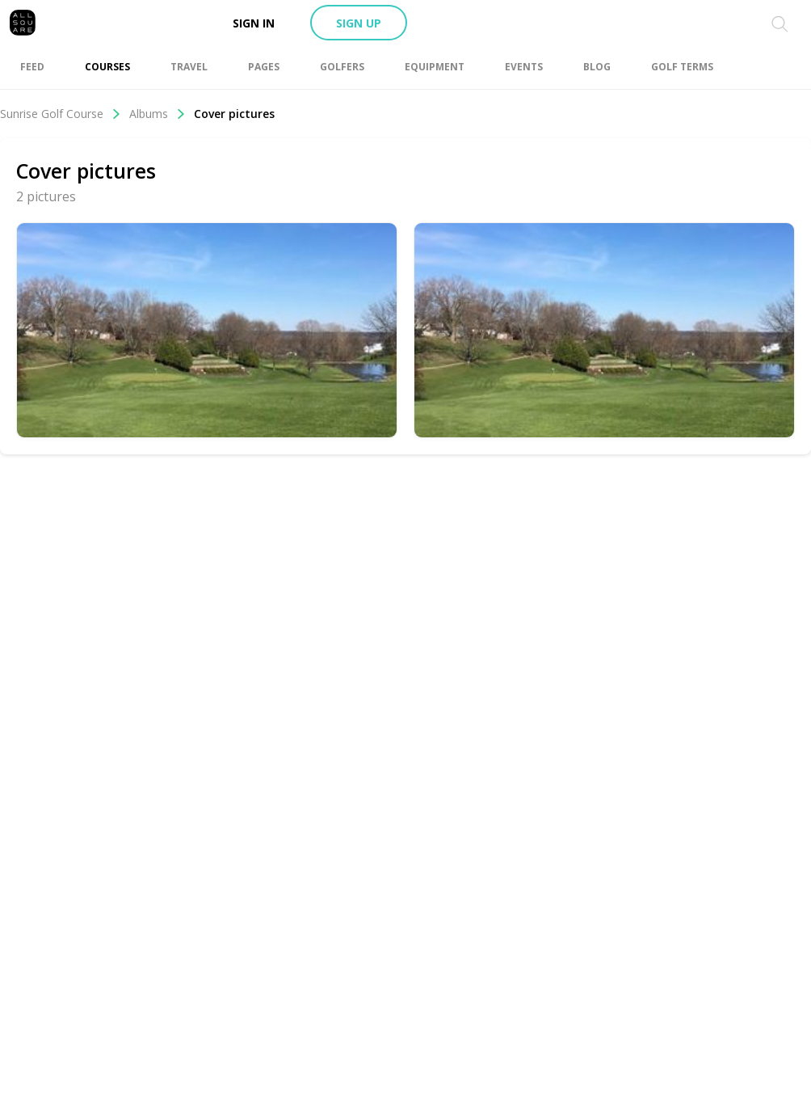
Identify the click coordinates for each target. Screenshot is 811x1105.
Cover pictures (234, 113)
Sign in (254, 23)
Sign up (358, 23)
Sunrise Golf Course (60, 113)
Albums (157, 113)
